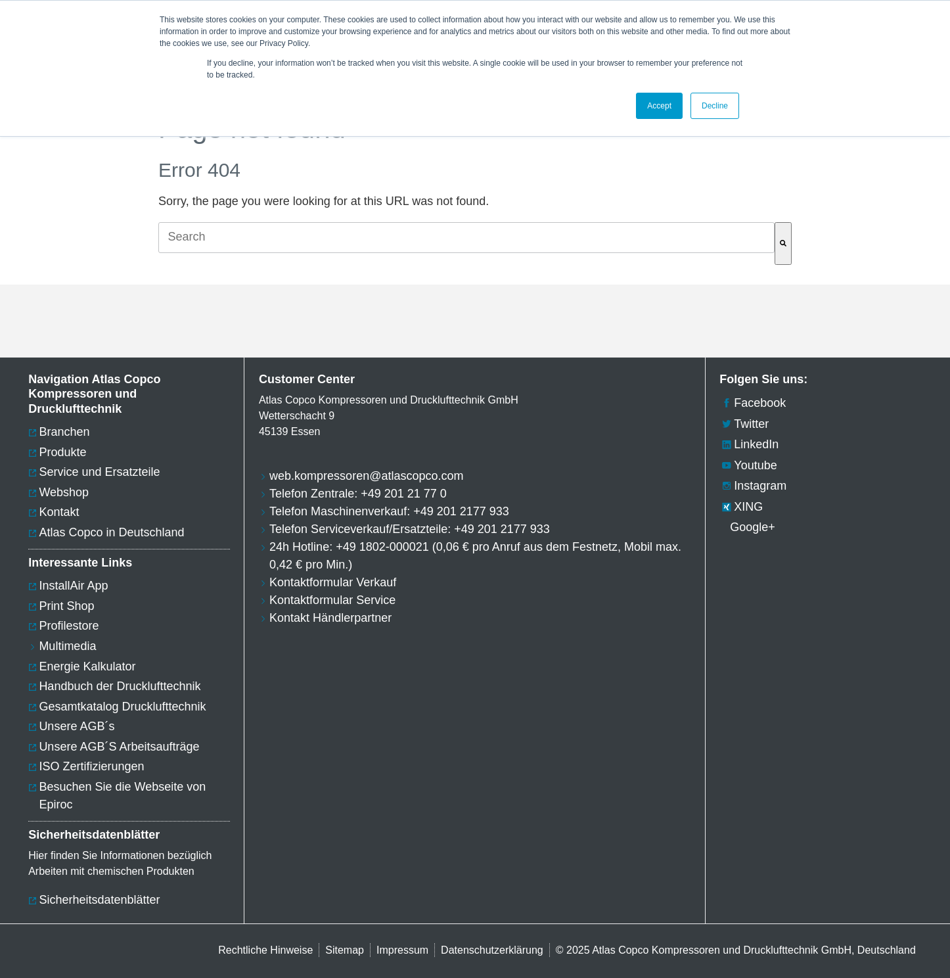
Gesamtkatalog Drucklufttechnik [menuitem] (122, 706)
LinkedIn (749, 444)
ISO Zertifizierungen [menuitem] (91, 766)
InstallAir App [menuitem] (73, 585)
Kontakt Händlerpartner (330, 617)
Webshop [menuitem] (64, 492)
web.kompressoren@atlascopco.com (366, 475)
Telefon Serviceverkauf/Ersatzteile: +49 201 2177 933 (409, 529)
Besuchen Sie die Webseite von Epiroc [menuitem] (122, 795)
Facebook (752, 402)
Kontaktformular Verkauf (332, 582)
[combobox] (466, 237)
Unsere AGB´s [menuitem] (76, 726)
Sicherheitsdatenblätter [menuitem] (99, 899)
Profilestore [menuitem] (69, 625)
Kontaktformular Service (332, 600)
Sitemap (344, 950)
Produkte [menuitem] (62, 452)
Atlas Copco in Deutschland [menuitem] (111, 532)
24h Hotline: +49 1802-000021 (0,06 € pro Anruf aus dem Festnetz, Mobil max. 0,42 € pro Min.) (475, 555)
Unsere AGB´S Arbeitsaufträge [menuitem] (119, 746)
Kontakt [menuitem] (59, 512)
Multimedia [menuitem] (67, 646)
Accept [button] (659, 105)
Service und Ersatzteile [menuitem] (99, 471)
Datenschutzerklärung (492, 950)
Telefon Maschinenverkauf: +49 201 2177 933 (389, 511)
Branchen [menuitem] (64, 431)
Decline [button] (715, 105)
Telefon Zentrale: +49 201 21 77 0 (358, 493)
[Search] (783, 243)
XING (741, 506)
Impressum (402, 950)
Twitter (744, 424)
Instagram (752, 485)
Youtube (748, 465)
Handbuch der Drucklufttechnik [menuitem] (119, 686)
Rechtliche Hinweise (265, 950)
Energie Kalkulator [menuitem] (87, 666)
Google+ (747, 527)
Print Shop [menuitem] (66, 606)
